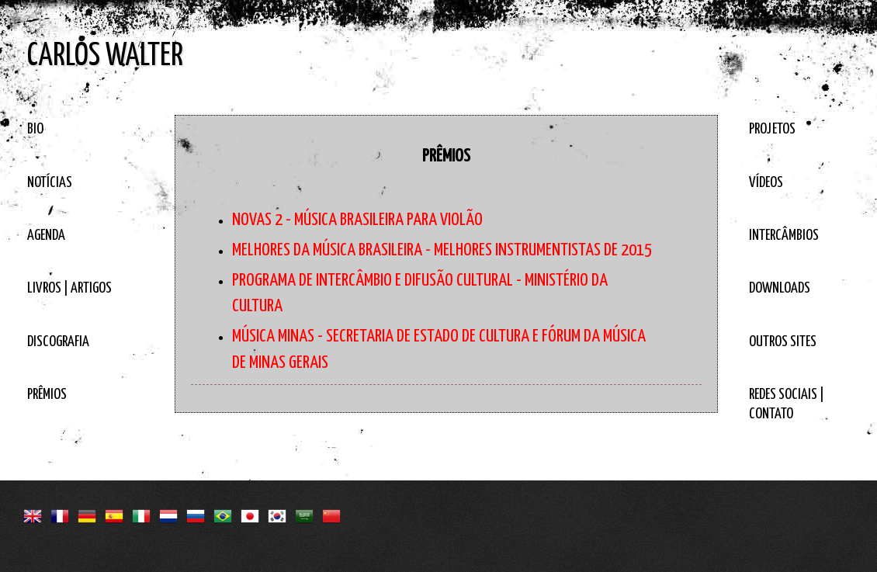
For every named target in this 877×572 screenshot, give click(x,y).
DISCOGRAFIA (58, 342)
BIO (35, 129)
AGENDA (46, 235)
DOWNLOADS (779, 288)
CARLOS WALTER (105, 56)
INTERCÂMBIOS (784, 235)
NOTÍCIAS (49, 182)
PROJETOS (772, 129)
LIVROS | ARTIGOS (69, 288)
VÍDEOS (766, 182)
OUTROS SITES (782, 342)
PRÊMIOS (47, 394)
